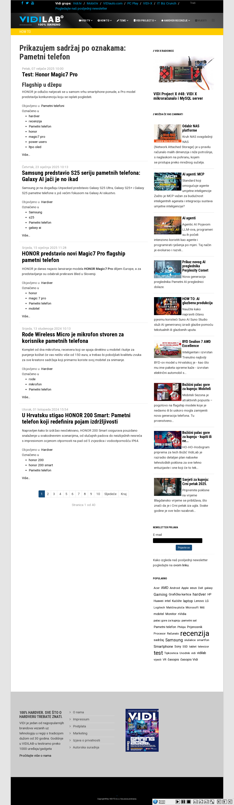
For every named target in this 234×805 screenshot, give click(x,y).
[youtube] (32, 3)
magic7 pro (37, 137)
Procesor (160, 633)
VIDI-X (148, 3)
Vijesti (201, 20)
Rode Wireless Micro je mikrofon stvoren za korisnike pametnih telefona (73, 337)
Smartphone (163, 646)
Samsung (35, 212)
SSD (185, 646)
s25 (31, 217)
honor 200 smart (41, 465)
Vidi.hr (78, 3)
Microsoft (192, 607)
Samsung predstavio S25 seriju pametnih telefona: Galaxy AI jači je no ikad (81, 175)
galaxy (208, 588)
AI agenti (189, 218)
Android (175, 588)
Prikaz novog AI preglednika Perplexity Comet (195, 266)
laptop (188, 601)
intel (168, 601)
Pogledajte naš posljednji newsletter (81, 8)
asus (193, 588)
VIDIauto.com (112, 3)
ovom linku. (181, 565)
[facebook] (22, 3)
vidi (193, 653)
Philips (181, 627)
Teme (121, 20)
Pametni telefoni (52, 106)
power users (38, 142)
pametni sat (189, 620)
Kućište (177, 601)
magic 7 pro (37, 298)
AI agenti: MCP (193, 174)
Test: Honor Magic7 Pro (50, 74)
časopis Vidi (189, 659)
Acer (157, 588)
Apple (185, 588)
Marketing (79, 733)
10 (98, 494)
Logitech (159, 607)
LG (207, 601)
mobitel (34, 308)
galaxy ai (35, 228)
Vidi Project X (143, 20)
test (158, 653)
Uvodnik (185, 653)
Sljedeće (110, 494)
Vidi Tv (84, 20)
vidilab (201, 653)
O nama (78, 712)
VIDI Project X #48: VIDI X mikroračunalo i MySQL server (178, 96)
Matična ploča (175, 607)
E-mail (157, 535)
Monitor (171, 614)
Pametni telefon (40, 126)
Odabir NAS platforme (190, 128)
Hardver (47, 202)
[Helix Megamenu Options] (213, 20)
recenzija (35, 121)
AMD (164, 588)
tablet (192, 646)
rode (32, 379)
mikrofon (35, 384)
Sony (177, 646)
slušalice (190, 640)
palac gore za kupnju (167, 620)
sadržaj (159, 640)
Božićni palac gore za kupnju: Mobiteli (196, 386)
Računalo (173, 633)
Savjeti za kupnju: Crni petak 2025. (195, 481)
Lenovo (199, 601)
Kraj (124, 494)
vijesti (157, 659)
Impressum (80, 719)
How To (103, 20)
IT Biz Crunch (166, 3)
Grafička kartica (180, 594)
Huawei (158, 601)
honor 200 (36, 460)
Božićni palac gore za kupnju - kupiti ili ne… (197, 436)
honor (33, 131)
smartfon (203, 640)
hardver (34, 116)
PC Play (132, 3)
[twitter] (27, 3)
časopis (173, 659)
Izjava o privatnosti (86, 740)
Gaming (160, 594)
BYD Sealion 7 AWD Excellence (196, 343)
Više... (26, 155)
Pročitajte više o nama (35, 756)
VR (164, 659)
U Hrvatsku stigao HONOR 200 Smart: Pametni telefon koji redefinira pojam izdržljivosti (76, 418)
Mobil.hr (92, 3)
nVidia (182, 614)
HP (209, 594)
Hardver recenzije (174, 20)
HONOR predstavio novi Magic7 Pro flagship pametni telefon (73, 256)
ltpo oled (35, 147)
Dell (200, 588)
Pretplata (79, 726)
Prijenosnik (194, 627)
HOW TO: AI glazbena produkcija (197, 301)
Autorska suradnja (85, 747)
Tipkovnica (171, 653)
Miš (202, 607)
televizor (203, 646)
